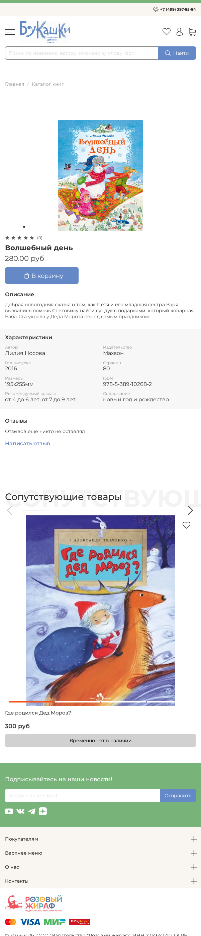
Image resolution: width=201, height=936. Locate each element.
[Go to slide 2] (29, 227)
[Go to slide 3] (33, 227)
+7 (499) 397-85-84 (178, 9)
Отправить (178, 796)
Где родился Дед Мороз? (38, 713)
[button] (10, 510)
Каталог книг (48, 84)
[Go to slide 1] (24, 227)
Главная (14, 84)
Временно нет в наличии (101, 741)
